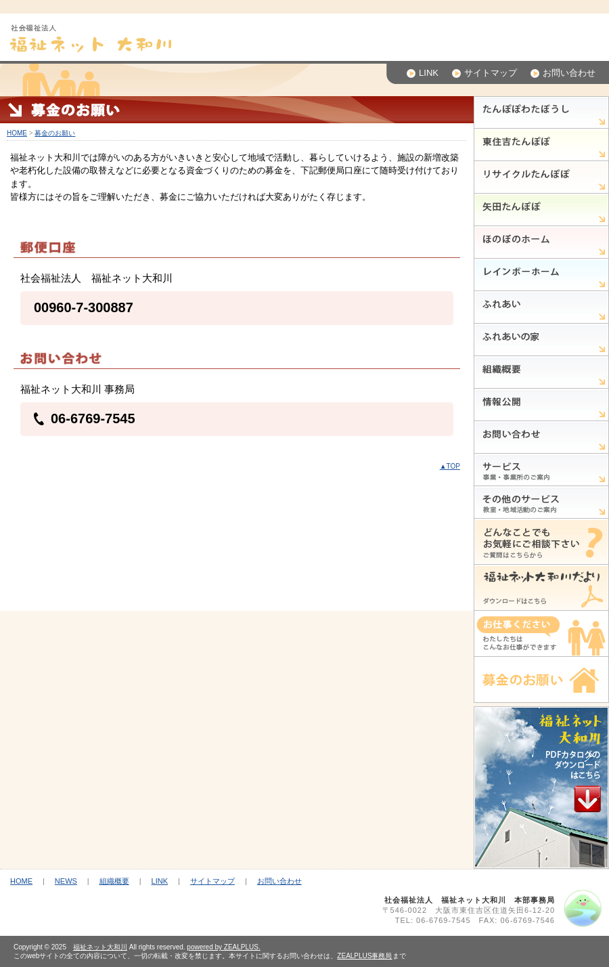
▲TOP (450, 466)
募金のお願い (55, 133)
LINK (422, 73)
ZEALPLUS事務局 (364, 956)
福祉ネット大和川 (100, 947)
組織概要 (114, 881)
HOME (17, 133)
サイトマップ (484, 73)
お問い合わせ (563, 73)
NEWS (66, 881)
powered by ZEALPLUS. (223, 947)
